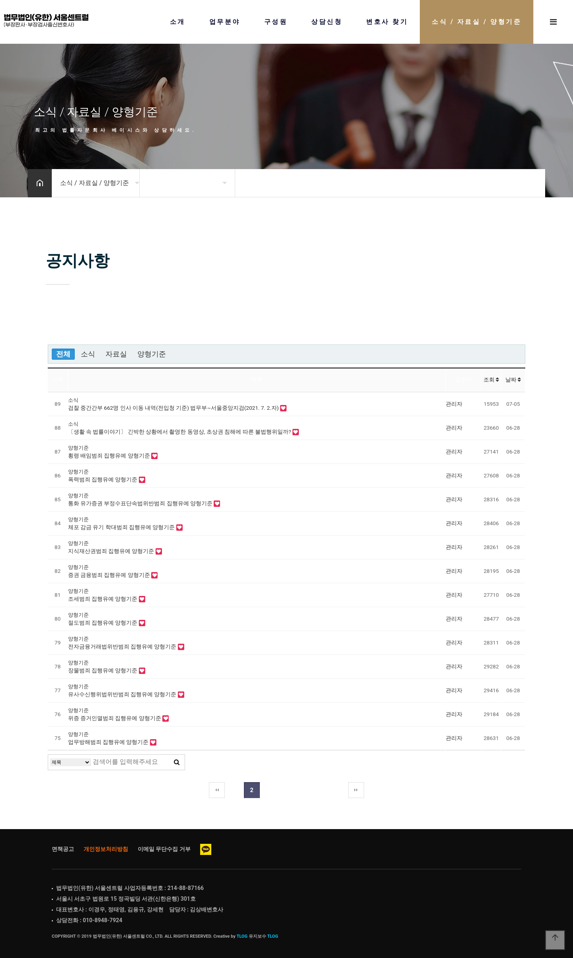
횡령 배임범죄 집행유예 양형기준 (110, 455)
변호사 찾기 (387, 22)
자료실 (116, 354)
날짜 (513, 379)
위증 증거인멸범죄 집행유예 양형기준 (115, 718)
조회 (491, 379)
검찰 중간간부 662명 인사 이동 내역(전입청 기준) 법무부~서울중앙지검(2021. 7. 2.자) (174, 408)
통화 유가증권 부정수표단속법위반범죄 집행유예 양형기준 (141, 503)
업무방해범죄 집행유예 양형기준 (109, 742)
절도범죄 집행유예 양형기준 (103, 622)
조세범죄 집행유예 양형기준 (103, 599)
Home (46, 20)
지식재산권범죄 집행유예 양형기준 (112, 551)
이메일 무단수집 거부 (164, 849)
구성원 (276, 22)
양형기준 (151, 354)
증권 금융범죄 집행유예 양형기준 (110, 575)
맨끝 (356, 790)
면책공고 (63, 849)
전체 (63, 354)
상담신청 (326, 22)
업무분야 (224, 22)
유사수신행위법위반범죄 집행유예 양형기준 (123, 694)
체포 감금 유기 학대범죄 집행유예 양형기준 (122, 527)
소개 (177, 22)
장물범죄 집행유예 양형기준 (103, 670)
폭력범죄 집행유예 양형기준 (103, 479)
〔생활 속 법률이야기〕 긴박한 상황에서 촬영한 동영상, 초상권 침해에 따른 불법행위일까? (180, 431)
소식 (88, 354)
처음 (217, 790)
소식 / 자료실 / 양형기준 (476, 22)
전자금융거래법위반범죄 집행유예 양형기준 (123, 646)
